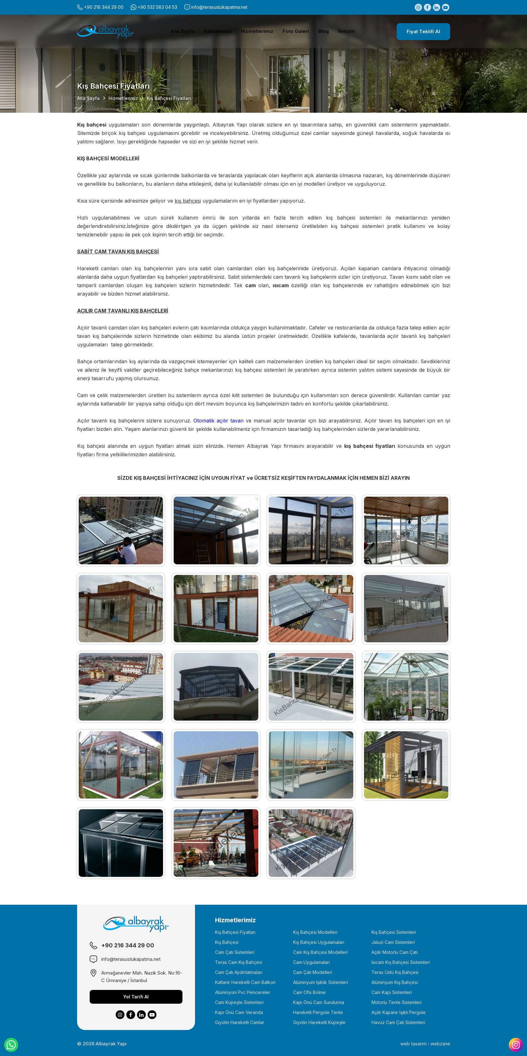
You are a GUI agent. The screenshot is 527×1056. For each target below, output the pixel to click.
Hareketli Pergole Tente (318, 1012)
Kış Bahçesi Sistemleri (394, 932)
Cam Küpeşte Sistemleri (239, 1002)
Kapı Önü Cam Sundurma (318, 1002)
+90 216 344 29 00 (104, 7)
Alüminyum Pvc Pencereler (242, 992)
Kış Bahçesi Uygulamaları (318, 942)
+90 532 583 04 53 (157, 7)
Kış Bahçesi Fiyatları (235, 932)
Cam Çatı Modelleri (312, 972)
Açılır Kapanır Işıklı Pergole (399, 1012)
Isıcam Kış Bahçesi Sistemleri (401, 962)
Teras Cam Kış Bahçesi (238, 962)
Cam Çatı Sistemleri (234, 952)
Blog (323, 31)
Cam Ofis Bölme (309, 992)
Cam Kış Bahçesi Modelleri (320, 952)
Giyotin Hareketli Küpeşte (319, 1022)
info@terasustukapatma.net (219, 7)
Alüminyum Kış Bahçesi (395, 982)
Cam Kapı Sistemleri (392, 992)
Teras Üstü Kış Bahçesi (395, 972)
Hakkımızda (217, 31)
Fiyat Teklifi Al (423, 31)
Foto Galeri (296, 31)
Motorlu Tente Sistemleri (397, 1002)
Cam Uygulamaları (311, 962)
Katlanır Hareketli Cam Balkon (245, 982)
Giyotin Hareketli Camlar (239, 1022)
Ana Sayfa (182, 31)
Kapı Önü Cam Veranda (239, 1012)
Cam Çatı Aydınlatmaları (238, 972)
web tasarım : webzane (425, 1044)
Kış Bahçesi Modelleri (315, 932)
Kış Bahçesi (227, 942)
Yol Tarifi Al (136, 996)
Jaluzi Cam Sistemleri (393, 942)
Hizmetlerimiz (257, 31)
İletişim (346, 31)
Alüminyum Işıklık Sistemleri (320, 982)
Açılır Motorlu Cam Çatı (395, 952)
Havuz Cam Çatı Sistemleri (398, 1022)
